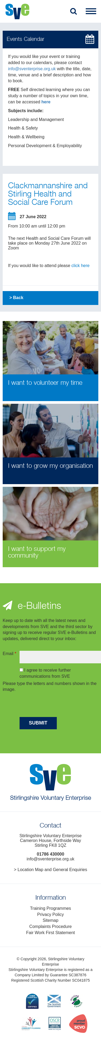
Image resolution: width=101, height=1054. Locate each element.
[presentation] (60, 705)
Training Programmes (50, 908)
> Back (16, 297)
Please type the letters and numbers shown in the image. (49, 686)
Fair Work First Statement (50, 932)
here (46, 102)
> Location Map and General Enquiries (50, 869)
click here (81, 265)
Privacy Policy (50, 914)
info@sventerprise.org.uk (32, 68)
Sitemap (50, 920)
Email (9, 653)
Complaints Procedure (50, 926)
